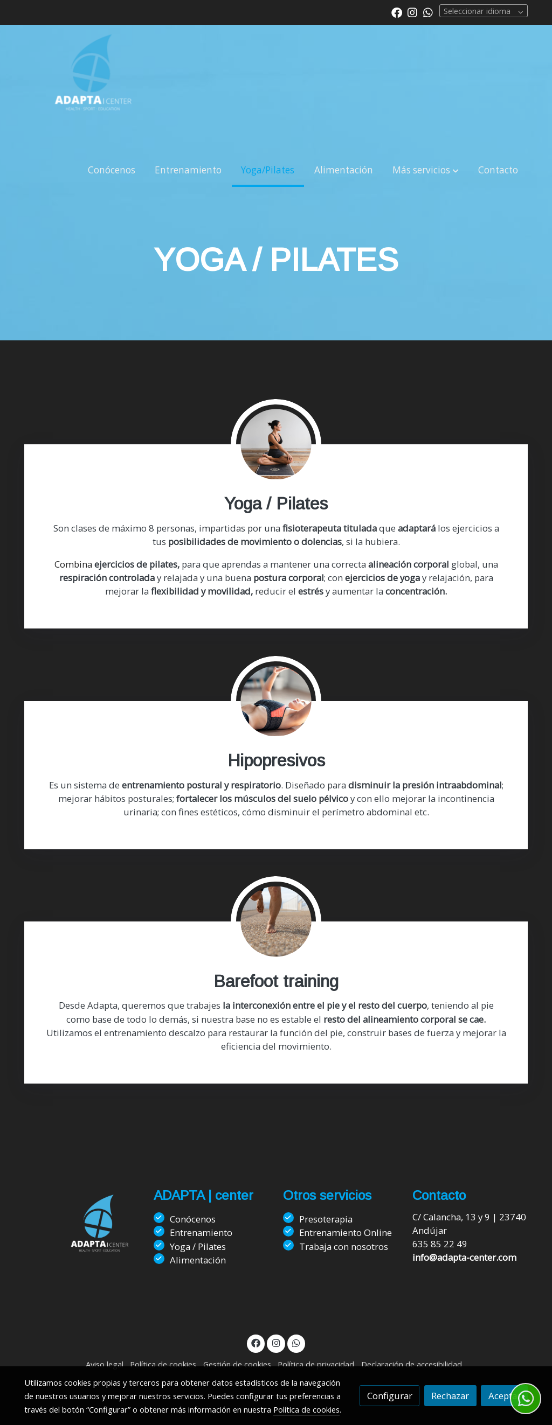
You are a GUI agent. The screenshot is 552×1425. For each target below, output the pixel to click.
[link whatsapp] (428, 11)
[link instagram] (412, 11)
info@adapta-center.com (464, 1257)
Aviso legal (104, 1364)
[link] (93, 89)
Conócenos (193, 1219)
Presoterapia (326, 1219)
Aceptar (504, 1395)
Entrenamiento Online (345, 1232)
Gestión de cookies (237, 1364)
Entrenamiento (201, 1232)
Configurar (389, 1395)
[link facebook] (396, 11)
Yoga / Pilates (198, 1246)
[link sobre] (82, 1236)
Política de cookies (163, 1364)
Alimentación (198, 1260)
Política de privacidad (316, 1364)
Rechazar (450, 1395)
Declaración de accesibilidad (411, 1364)
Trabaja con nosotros (343, 1246)
